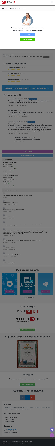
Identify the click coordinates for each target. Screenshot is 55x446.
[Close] (52, 9)
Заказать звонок (27, 39)
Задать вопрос (27, 34)
